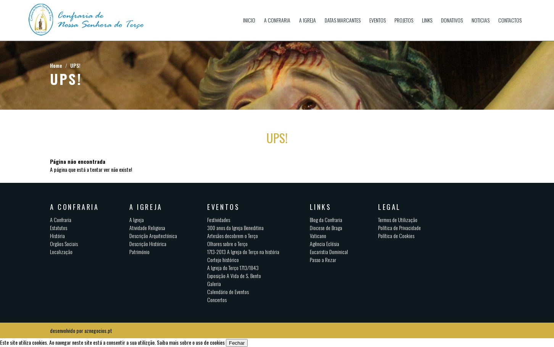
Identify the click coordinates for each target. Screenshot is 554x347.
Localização (61, 252)
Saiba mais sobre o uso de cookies (191, 342)
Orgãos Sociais (64, 244)
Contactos (510, 20)
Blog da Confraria (326, 220)
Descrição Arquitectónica (153, 236)
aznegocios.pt (98, 330)
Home (56, 65)
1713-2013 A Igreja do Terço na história (243, 252)
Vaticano (318, 236)
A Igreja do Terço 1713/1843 (233, 268)
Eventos (377, 20)
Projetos (404, 20)
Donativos (452, 20)
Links (427, 20)
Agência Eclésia (324, 244)
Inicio (249, 20)
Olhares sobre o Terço (227, 244)
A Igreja (307, 20)
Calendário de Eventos (228, 292)
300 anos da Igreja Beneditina (235, 228)
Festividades (218, 220)
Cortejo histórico (223, 260)
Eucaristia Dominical (329, 252)
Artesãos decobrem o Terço (232, 236)
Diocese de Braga (326, 228)
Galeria (214, 284)
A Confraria (277, 20)
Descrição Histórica (147, 244)
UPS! (75, 65)
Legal (389, 207)
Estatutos (58, 228)
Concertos (217, 300)
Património (139, 252)
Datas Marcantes (343, 20)
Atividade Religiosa (147, 228)
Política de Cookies (396, 236)
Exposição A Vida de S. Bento (234, 276)
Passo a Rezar (323, 260)
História (57, 236)
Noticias (481, 20)
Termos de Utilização (397, 220)
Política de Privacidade (399, 228)
